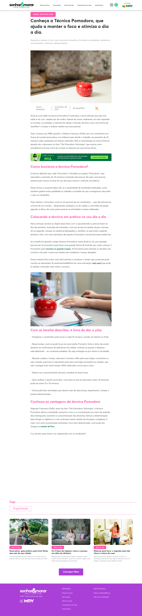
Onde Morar (99, 5)
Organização (20, 508)
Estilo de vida (69, 5)
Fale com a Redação (101, 597)
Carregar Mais (71, 572)
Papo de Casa (44, 5)
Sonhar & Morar (21, 3)
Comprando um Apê (84, 5)
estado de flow (47, 427)
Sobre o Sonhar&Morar (102, 593)
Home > (36, 14)
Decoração (57, 5)
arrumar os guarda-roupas (58, 249)
